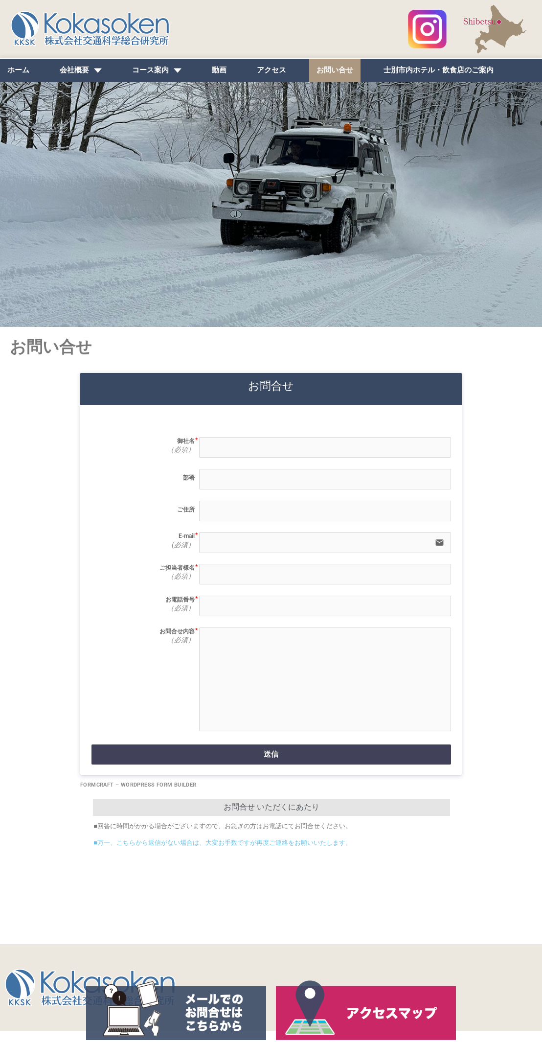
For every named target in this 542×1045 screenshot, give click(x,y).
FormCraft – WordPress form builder (138, 799)
